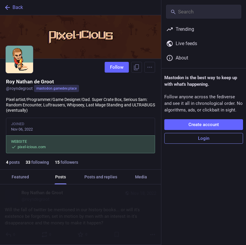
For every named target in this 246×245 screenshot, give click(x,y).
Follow (116, 67)
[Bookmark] (116, 234)
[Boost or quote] (46, 234)
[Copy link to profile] (136, 67)
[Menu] (149, 67)
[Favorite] (83, 234)
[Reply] (10, 234)
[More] (152, 234)
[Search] (203, 12)
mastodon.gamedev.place (56, 88)
